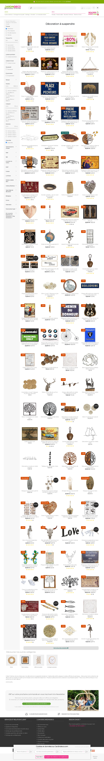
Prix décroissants (12, 32)
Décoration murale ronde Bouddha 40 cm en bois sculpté (70, 270)
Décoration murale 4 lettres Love (70, 540)
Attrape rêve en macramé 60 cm (70, 491)
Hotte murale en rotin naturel (70, 195)
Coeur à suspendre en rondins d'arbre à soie (49, 516)
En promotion (10, 75)
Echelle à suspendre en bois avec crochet (90, 72)
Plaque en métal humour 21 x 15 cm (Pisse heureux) (50, 47)
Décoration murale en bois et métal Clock (90, 466)
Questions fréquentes (12, 726)
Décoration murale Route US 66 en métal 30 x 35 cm (90, 318)
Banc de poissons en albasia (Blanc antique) (90, 368)
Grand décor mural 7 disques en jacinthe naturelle (30, 392)
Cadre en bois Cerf (29, 441)
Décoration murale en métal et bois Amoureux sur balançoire (30, 170)
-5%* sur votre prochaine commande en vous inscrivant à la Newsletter (36, 694)
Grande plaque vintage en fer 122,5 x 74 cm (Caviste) (90, 590)
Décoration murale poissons (30, 145)
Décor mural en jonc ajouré (90, 417)
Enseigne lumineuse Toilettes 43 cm (50, 146)
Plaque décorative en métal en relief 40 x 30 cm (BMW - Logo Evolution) (49, 344)
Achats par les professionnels (14, 731)
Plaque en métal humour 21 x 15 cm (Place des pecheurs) (50, 96)
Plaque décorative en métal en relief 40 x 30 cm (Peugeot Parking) (90, 344)
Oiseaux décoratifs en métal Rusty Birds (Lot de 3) (70, 392)
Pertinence (10, 28)
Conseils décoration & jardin (46, 739)
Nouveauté (9, 69)
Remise (9, 35)
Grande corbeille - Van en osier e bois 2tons (70, 146)
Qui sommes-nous (43, 724)
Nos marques (41, 735)
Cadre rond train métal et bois (69, 293)
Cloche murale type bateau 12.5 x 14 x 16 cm (90, 639)
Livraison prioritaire (11, 56)
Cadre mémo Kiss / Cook (30, 367)
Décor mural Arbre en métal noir (30, 417)
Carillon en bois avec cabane (50, 318)
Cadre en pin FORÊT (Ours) (90, 96)
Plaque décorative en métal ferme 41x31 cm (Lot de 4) (90, 516)
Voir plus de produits (61, 648)
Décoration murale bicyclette (70, 343)
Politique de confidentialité (13, 735)
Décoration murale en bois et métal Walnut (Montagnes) (70, 417)
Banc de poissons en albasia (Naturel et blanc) (70, 639)
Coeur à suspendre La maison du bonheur (29, 96)
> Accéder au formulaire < (77, 726)
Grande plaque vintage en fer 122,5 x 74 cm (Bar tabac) (30, 195)
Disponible (9, 142)
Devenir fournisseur (43, 741)
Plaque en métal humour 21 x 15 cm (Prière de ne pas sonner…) (70, 121)
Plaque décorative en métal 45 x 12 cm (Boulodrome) (90, 294)
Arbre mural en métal (70, 589)
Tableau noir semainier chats (50, 466)
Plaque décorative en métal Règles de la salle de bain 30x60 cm (70, 73)
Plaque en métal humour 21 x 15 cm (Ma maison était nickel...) (90, 170)
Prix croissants (11, 30)
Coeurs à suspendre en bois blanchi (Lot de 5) (30, 590)
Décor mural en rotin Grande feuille (90, 47)
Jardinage (27, 14)
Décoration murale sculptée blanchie (90, 614)
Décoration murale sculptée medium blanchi (70, 368)
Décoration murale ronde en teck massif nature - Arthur (50, 639)
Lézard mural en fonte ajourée (69, 244)
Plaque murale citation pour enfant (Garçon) (30, 294)
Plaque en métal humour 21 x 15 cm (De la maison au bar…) (50, 170)
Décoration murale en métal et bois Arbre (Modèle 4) (90, 146)
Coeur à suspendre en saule (30, 219)
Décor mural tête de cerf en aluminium (50, 392)
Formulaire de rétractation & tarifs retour (17, 729)
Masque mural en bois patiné (30, 491)
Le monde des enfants (41, 14)
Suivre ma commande (12, 724)
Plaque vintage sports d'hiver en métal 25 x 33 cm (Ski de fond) (29, 319)
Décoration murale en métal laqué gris (90, 244)
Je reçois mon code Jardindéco (36, 703)
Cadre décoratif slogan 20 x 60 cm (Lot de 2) (49, 269)
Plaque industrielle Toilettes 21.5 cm (90, 220)
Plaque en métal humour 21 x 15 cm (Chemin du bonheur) (70, 318)
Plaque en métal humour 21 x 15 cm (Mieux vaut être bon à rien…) (90, 566)
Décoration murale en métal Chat (90, 442)
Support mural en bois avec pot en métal (30, 47)
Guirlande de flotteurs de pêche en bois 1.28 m (70, 96)
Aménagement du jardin (18, 14)
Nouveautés (41, 733)
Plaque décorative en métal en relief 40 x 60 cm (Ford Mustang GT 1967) (70, 221)
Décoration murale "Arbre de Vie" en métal (70, 466)
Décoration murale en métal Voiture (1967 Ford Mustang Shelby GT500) (70, 171)
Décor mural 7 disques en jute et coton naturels (49, 294)
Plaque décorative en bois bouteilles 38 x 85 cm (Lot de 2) (30, 516)
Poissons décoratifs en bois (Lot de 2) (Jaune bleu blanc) (50, 614)
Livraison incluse (10, 63)
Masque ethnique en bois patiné (90, 491)
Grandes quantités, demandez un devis (16, 733)
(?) (27, 751)
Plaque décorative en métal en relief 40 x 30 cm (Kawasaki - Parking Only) (29, 344)
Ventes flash (41, 729)
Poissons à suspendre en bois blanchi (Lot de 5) (90, 540)
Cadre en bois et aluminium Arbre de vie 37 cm (50, 590)
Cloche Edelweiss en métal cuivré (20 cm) (90, 269)
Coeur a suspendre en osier (90, 195)
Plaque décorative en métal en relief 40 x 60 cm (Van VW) (49, 442)
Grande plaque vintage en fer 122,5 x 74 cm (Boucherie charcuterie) (30, 615)
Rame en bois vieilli (49, 219)
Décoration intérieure (68, 14)
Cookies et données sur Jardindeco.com (52, 746)
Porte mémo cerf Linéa (70, 565)
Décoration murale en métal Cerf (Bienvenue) (90, 392)
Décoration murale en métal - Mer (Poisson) (70, 614)
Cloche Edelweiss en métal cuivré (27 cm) (69, 442)
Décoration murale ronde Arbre (50, 417)
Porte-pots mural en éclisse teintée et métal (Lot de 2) (50, 491)
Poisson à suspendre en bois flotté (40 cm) (90, 121)
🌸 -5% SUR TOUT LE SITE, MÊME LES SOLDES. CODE (52, 1)
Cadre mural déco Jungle (30, 639)
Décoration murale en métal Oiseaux (30, 466)
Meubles (54, 14)
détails (39, 748)
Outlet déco (41, 731)
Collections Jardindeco (44, 737)
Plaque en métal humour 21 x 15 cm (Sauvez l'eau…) (50, 72)
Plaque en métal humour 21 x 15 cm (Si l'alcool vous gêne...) (30, 121)
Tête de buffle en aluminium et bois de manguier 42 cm (49, 540)
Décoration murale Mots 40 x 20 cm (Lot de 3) (29, 269)
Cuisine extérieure (9, 14)
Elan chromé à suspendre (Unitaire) (30, 540)
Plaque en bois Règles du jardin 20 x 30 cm (50, 565)
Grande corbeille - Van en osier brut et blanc (49, 195)
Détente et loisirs (77, 14)
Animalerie (32, 14)
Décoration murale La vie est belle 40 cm (30, 244)
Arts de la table (59, 14)
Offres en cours (42, 726)
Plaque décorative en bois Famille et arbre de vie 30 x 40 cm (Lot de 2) (29, 73)
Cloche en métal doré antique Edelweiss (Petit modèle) (70, 516)
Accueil (7, 21)
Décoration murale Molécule (50, 367)
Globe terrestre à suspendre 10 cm (49, 244)
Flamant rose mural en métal (50, 121)
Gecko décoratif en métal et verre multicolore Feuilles (30, 565)
